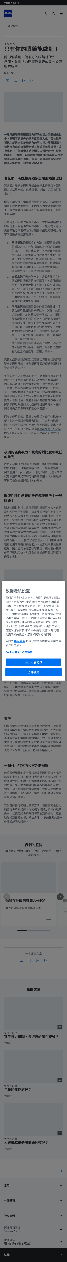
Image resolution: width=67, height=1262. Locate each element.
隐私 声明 (19, 641)
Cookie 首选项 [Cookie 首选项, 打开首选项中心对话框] (34, 662)
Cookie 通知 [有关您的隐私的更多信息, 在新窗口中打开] (12, 652)
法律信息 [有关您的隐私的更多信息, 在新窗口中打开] (27, 652)
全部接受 (33, 672)
